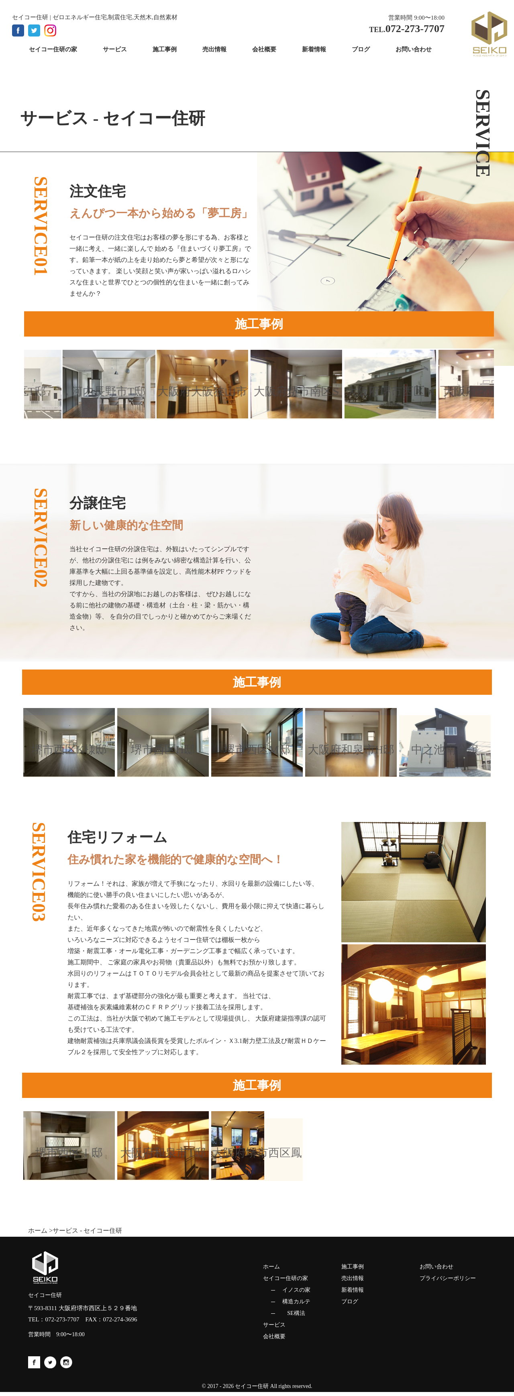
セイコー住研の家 (285, 1278)
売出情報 (352, 1278)
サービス (274, 1325)
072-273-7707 (62, 1319)
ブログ (349, 1302)
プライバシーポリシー (448, 1278)
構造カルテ (296, 1302)
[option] (113, 384)
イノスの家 (296, 1290)
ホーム (37, 1230)
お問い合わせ (436, 1267)
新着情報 (352, 1290)
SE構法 (296, 1313)
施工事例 (352, 1267)
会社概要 (274, 1336)
